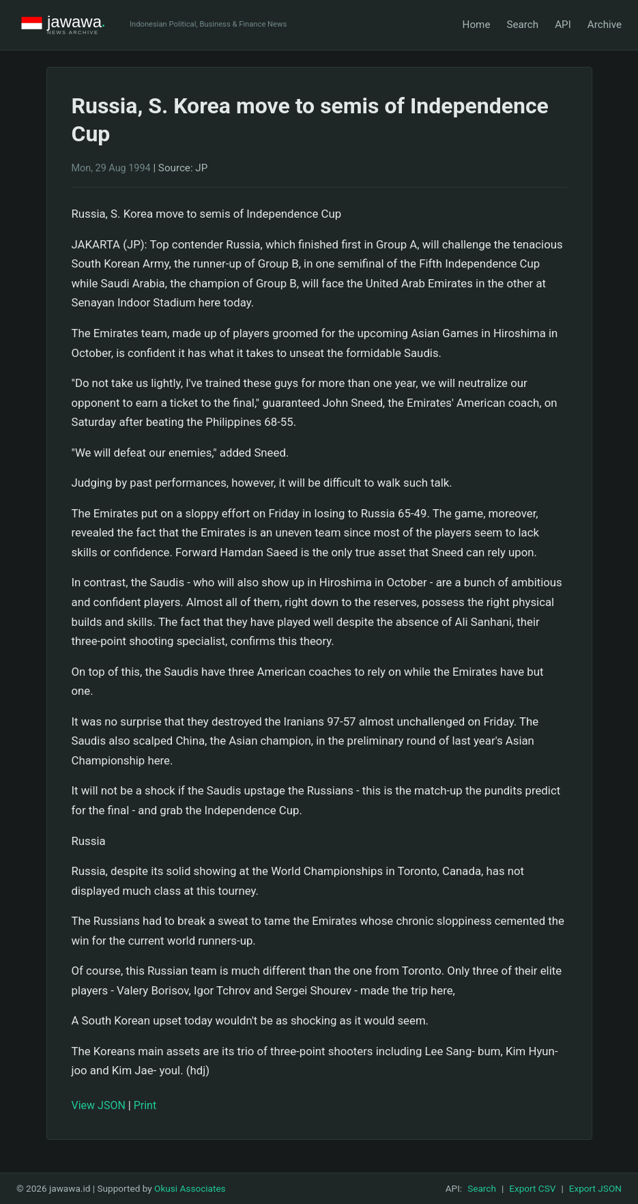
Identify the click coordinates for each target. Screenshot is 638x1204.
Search (522, 24)
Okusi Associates (190, 1188)
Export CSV (532, 1188)
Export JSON (595, 1188)
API (563, 24)
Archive (605, 24)
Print (145, 1105)
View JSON (99, 1105)
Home (477, 24)
